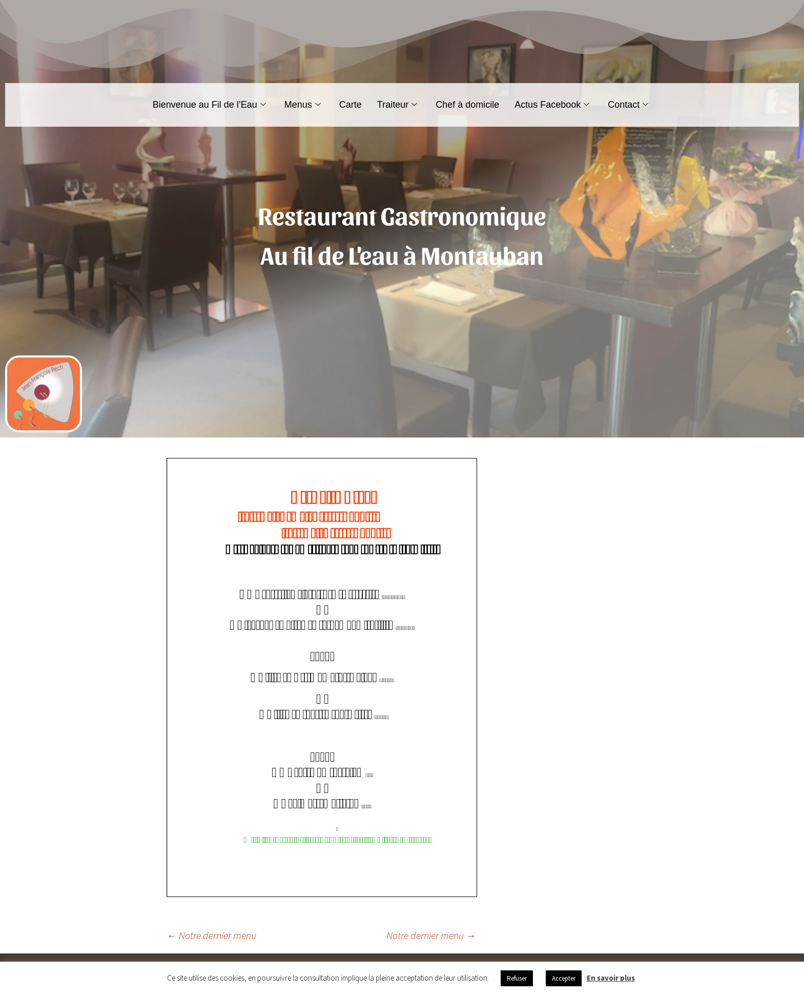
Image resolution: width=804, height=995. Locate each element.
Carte (350, 104)
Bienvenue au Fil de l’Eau (209, 104)
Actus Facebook (551, 104)
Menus (302, 104)
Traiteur (397, 104)
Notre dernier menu (211, 935)
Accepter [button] (563, 978)
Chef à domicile (467, 104)
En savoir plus (611, 978)
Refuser (517, 978)
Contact (628, 104)
